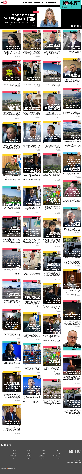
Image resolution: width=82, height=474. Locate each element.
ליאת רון (29, 450)
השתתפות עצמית (56, 455)
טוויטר (29, 458)
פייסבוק (14, 456)
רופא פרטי (58, 456)
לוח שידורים (28, 456)
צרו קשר (14, 458)
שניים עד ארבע (13, 452)
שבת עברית (28, 455)
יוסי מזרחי (14, 450)
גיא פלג (58, 452)
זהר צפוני (29, 453)
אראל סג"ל (28, 452)
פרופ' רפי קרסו (42, 456)
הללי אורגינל (42, 455)
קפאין (58, 450)
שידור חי (58, 458)
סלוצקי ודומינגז (42, 450)
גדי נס (44, 452)
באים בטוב (14, 453)
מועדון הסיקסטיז (12, 455)
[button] (2, 3)
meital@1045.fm (77, 460)
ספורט (44, 453)
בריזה (59, 453)
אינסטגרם (43, 458)
